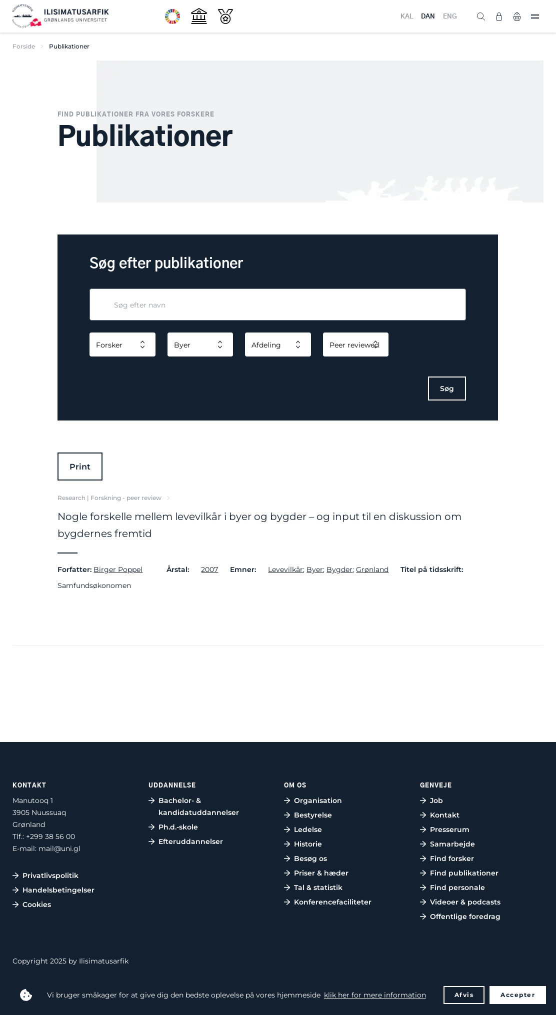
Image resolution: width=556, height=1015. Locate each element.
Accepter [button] (517, 994)
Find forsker (452, 858)
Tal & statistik (318, 887)
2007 (209, 569)
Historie (308, 844)
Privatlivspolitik (50, 875)
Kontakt (445, 815)
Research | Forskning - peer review (110, 498)
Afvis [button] (464, 994)
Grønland (372, 569)
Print (80, 467)
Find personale (457, 887)
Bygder (339, 569)
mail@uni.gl (59, 848)
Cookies (36, 904)
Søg (447, 388)
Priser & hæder (321, 873)
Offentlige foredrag (465, 916)
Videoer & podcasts (465, 902)
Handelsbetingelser (58, 890)
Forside (23, 46)
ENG (450, 17)
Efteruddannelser (190, 841)
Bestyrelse (313, 815)
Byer (314, 569)
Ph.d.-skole (178, 827)
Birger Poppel (118, 569)
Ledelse (308, 829)
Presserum (450, 829)
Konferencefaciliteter (333, 902)
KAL (406, 17)
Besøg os (310, 858)
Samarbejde (452, 844)
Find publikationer (464, 873)
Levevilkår (285, 569)
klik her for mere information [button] (375, 995)
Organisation (318, 800)
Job (436, 800)
